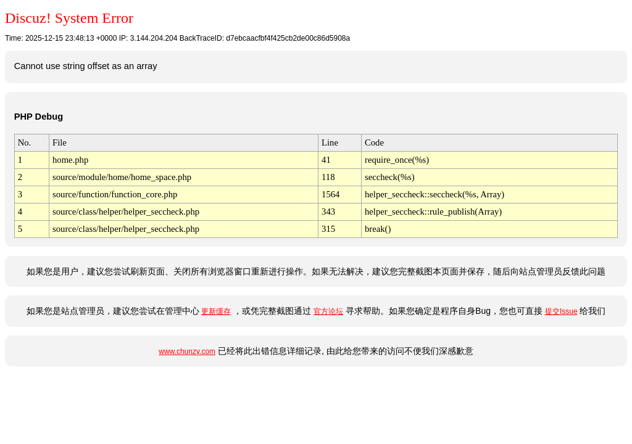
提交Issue (561, 311)
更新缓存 (216, 311)
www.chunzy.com (187, 351)
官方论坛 (328, 311)
